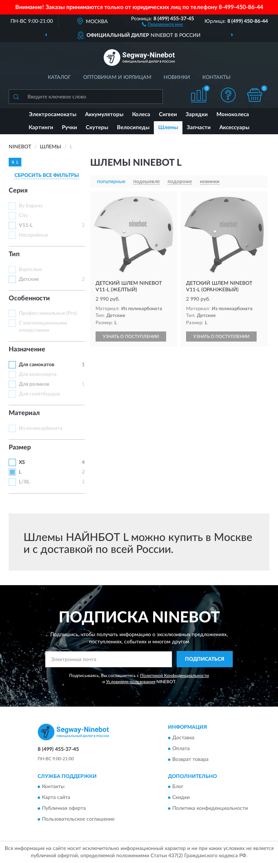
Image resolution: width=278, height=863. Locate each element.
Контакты (216, 77)
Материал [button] (24, 413)
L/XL (24, 482)
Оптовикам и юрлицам (117, 77)
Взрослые (30, 269)
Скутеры (97, 127)
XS (22, 462)
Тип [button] (14, 254)
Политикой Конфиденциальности (174, 675)
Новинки (177, 77)
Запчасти (199, 127)
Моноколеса (232, 114)
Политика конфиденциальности (210, 808)
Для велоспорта (37, 374)
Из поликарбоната (40, 428)
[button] (162, 24)
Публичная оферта (64, 808)
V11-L (26, 225)
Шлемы (168, 127)
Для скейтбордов (39, 394)
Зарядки (197, 114)
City (23, 215)
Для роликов (34, 384)
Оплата (181, 748)
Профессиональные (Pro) (48, 313)
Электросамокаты (52, 114)
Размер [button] (20, 447)
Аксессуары (234, 127)
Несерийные (33, 235)
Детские (29, 279)
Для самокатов (36, 364)
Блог (178, 787)
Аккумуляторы (104, 114)
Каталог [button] (59, 77)
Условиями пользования (130, 682)
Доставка (183, 737)
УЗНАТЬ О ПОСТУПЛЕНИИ (131, 336)
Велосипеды (133, 127)
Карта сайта (56, 797)
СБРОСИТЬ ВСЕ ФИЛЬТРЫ (46, 175)
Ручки (69, 127)
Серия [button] (18, 190)
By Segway (31, 205)
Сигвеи (168, 114)
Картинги (41, 127)
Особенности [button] (29, 298)
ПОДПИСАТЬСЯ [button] (204, 659)
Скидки (181, 797)
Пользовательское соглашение (78, 819)
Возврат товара (190, 759)
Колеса (141, 114)
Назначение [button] (27, 349)
